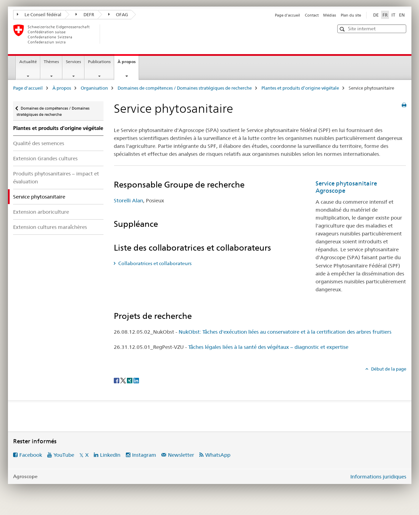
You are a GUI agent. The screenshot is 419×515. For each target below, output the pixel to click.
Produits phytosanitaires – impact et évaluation (56, 177)
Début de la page (388, 369)
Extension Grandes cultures (45, 158)
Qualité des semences (38, 143)
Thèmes (51, 61)
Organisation (94, 88)
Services (73, 61)
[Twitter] (123, 380)
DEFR (85, 14)
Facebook (30, 455)
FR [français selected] (385, 15)
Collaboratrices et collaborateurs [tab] (154, 263)
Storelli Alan (128, 200)
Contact (312, 15)
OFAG (118, 14)
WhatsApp (217, 455)
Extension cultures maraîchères (50, 227)
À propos (128, 64)
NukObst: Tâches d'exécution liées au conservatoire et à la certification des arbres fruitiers (285, 332)
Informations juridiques (378, 476)
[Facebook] (117, 380)
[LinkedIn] (136, 380)
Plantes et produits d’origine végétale (300, 88)
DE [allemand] (376, 15)
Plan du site (351, 15)
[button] (343, 29)
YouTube (63, 455)
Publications (99, 61)
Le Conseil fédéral (39, 14)
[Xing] (130, 380)
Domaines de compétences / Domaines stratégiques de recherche (185, 88)
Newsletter (181, 455)
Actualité (28, 61)
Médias (329, 15)
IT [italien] (393, 15)
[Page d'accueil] (111, 34)
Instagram (144, 455)
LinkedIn (110, 455)
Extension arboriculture (41, 212)
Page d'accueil (287, 15)
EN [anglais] (402, 15)
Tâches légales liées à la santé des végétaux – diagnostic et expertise (268, 347)
